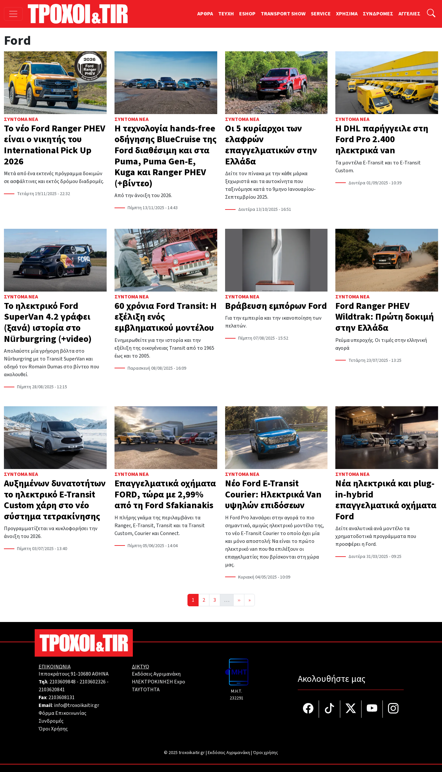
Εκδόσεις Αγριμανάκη (156, 674)
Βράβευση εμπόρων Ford (276, 305)
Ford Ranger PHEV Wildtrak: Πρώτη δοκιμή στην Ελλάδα (384, 316)
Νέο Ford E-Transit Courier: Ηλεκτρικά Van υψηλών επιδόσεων (273, 494)
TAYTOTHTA (146, 689)
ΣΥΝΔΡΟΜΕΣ (378, 13)
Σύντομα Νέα (21, 119)
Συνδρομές (51, 721)
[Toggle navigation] (13, 14)
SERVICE (321, 13)
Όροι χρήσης (265, 752)
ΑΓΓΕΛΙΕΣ (409, 13)
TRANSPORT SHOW (283, 13)
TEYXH (226, 13)
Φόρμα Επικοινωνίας (62, 713)
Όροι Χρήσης (53, 728)
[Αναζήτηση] (431, 14)
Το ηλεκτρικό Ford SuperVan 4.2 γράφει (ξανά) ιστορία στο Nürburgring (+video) (48, 322)
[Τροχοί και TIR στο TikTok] (329, 709)
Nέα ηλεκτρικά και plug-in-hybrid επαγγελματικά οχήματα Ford (385, 500)
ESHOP (247, 13)
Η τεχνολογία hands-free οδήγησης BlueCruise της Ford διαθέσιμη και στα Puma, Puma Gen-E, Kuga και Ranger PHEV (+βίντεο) (166, 156)
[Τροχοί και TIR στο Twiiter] (351, 709)
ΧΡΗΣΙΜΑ (347, 13)
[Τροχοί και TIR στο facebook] (308, 709)
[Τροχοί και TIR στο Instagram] (393, 709)
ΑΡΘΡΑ (205, 13)
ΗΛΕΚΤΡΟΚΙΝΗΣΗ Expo (158, 681)
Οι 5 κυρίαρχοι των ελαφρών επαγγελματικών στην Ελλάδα (271, 145)
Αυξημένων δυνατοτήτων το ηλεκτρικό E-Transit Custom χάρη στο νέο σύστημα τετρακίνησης (55, 500)
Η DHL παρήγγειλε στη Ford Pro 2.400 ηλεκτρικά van (381, 139)
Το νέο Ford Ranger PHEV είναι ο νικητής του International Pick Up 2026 (54, 145)
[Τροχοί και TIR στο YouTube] (372, 709)
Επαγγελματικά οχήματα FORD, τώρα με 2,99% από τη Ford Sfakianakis (165, 494)
